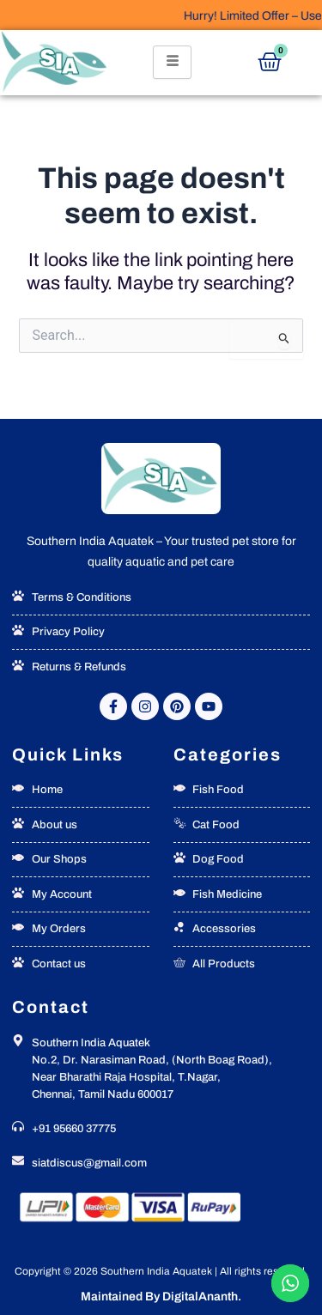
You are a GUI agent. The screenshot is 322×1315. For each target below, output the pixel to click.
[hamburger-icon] (172, 62)
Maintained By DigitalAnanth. (161, 1296)
